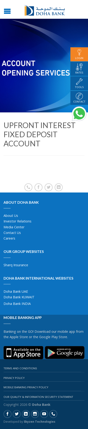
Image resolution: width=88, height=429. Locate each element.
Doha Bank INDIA (17, 303)
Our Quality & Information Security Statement (38, 397)
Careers (9, 238)
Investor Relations (17, 221)
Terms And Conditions (20, 368)
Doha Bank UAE (16, 291)
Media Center (14, 227)
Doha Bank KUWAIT (19, 297)
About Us (11, 215)
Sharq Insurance (16, 265)
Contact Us (12, 232)
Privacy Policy (14, 378)
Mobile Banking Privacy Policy (26, 387)
